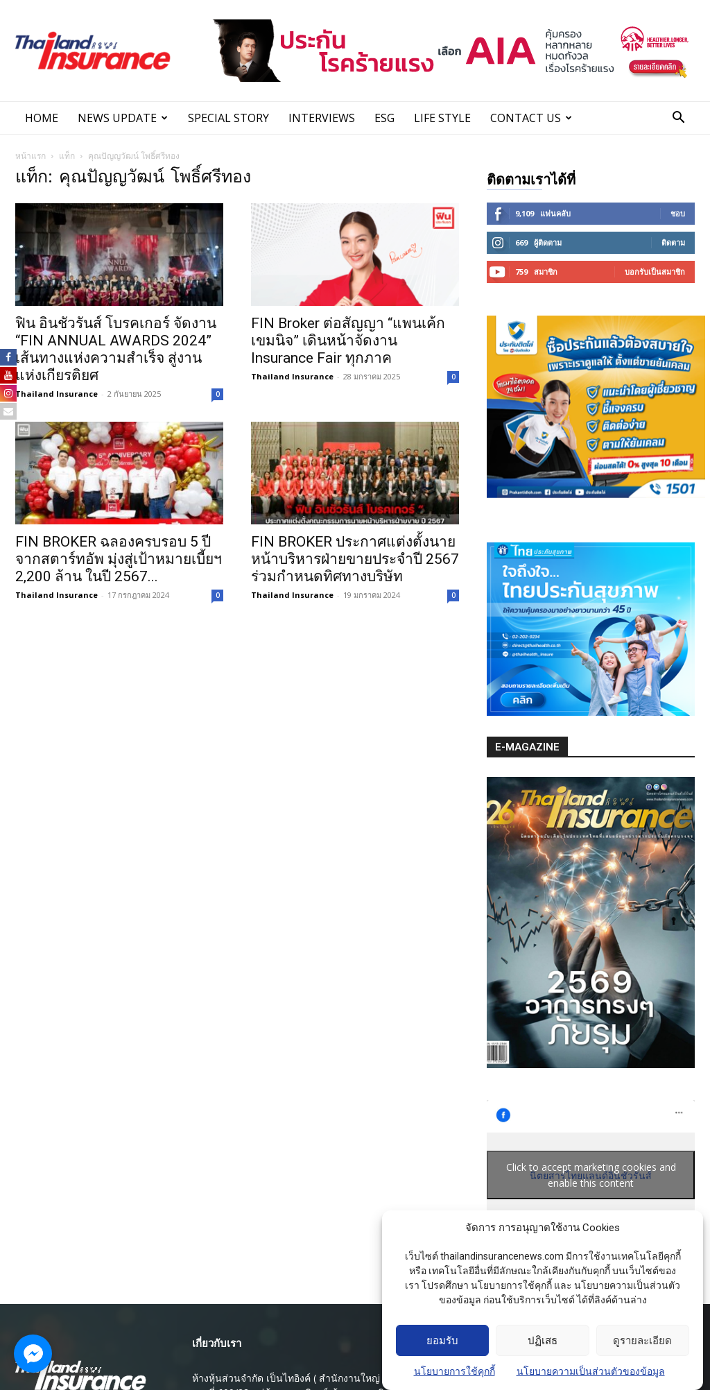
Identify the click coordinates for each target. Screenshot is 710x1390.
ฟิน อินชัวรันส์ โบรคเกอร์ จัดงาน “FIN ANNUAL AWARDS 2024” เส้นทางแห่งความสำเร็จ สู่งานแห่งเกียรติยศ (115, 349)
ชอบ (677, 213)
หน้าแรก (30, 156)
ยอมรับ (442, 1341)
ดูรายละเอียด (642, 1341)
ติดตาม (673, 242)
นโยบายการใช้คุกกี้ (454, 1372)
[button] (678, 119)
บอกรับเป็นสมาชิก (655, 271)
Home (41, 118)
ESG (384, 118)
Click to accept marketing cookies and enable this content (591, 1175)
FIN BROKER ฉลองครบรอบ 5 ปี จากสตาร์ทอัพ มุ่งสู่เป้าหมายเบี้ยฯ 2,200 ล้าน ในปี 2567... (118, 559)
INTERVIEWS (321, 118)
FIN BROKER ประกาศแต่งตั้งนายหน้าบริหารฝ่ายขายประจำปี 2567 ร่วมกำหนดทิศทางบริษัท (355, 559)
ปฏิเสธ (542, 1341)
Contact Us (531, 118)
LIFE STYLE (442, 118)
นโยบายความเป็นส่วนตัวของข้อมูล (591, 1372)
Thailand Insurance (56, 393)
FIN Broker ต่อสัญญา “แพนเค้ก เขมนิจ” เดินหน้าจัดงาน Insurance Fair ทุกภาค (348, 340)
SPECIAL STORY (228, 118)
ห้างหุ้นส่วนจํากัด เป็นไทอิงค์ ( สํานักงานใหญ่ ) (289, 1377)
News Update (123, 118)
